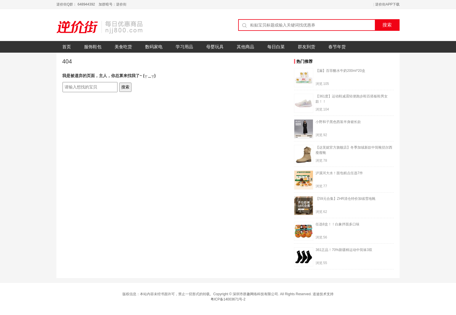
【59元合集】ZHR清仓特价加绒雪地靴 (345, 199)
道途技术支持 (323, 294)
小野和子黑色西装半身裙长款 (338, 122)
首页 (66, 46)
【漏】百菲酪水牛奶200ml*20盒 (340, 71)
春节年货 (337, 46)
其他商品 (245, 46)
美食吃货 (123, 46)
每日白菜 (276, 46)
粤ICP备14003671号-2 (228, 299)
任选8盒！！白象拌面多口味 (337, 224)
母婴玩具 (215, 46)
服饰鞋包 (92, 46)
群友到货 (306, 46)
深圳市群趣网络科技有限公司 (255, 294)
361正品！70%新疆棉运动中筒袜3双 (344, 250)
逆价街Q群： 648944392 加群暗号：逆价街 (91, 4)
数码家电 (154, 46)
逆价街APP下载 (387, 4)
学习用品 (184, 46)
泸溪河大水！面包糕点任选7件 (339, 173)
